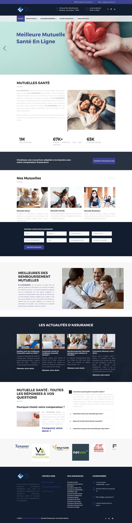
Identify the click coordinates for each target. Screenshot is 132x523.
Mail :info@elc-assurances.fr (105, 497)
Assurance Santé (72, 497)
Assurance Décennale (74, 503)
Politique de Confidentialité (51, 487)
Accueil (20, 18)
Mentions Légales (48, 482)
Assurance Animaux (74, 501)
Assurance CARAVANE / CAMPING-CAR (75, 490)
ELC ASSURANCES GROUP (31, 518)
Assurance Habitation (74, 495)
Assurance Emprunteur (75, 505)
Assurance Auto (72, 482)
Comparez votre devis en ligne (104, 161)
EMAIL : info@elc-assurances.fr (105, 2)
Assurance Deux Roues (74, 493)
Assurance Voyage (73, 507)
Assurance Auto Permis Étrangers (75, 485)
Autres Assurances (67, 18)
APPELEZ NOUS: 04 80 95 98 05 (82, 2)
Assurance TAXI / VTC (74, 488)
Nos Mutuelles (32, 18)
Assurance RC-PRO (73, 499)
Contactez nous (83, 18)
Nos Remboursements (48, 18)
